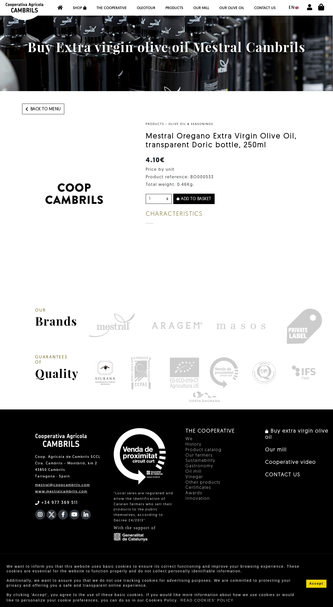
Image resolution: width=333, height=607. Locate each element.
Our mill (201, 8)
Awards (193, 493)
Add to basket (194, 199)
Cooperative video (290, 462)
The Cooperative (112, 8)
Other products (203, 482)
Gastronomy (199, 466)
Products (174, 8)
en (294, 8)
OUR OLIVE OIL (231, 8)
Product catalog (203, 450)
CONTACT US (265, 8)
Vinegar (194, 477)
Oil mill (193, 472)
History (193, 444)
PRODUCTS (155, 124)
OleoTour (146, 8)
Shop (79, 8)
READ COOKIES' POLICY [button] (207, 600)
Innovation (197, 499)
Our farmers (199, 455)
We (189, 439)
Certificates (198, 488)
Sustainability (200, 461)
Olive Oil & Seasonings (191, 124)
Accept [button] (316, 583)
